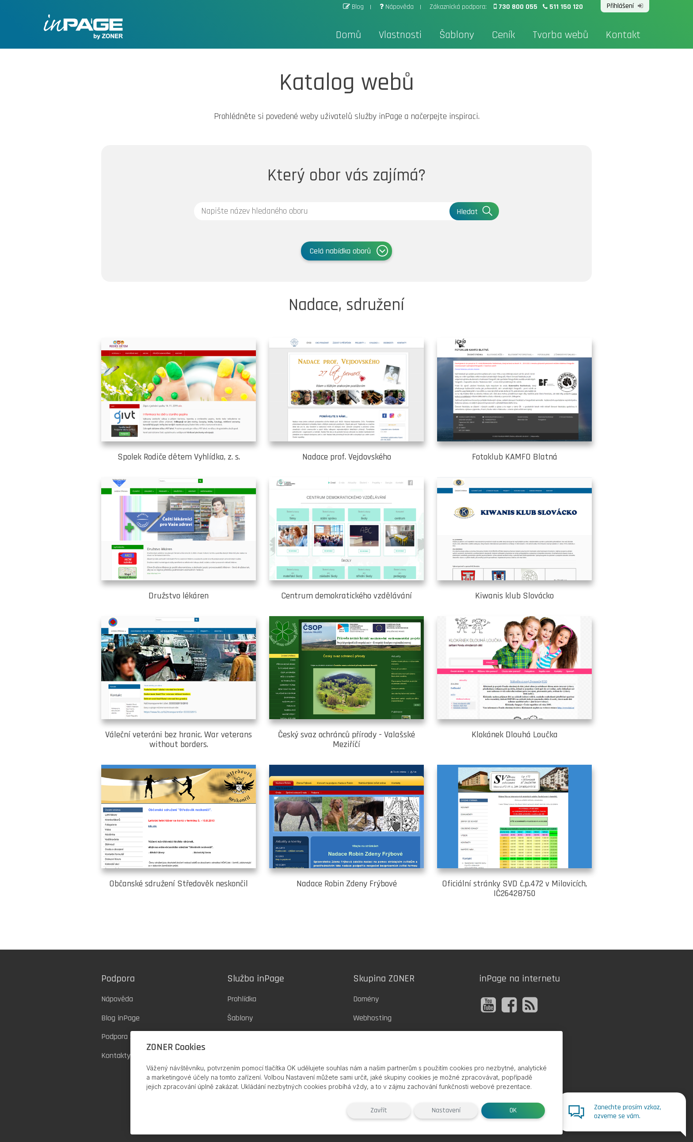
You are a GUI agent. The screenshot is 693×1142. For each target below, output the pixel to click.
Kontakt (623, 35)
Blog (354, 6)
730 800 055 (516, 6)
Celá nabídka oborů (349, 251)
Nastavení (446, 1110)
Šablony (456, 35)
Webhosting (372, 1018)
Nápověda (397, 6)
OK (513, 1110)
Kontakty (115, 1055)
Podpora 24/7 (123, 1036)
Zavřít (378, 1110)
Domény (366, 999)
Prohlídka (241, 999)
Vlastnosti (400, 35)
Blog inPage (120, 1018)
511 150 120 (563, 6)
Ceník (503, 35)
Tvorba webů (560, 35)
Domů (348, 35)
